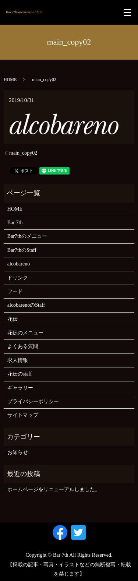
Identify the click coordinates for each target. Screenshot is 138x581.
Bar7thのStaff (21, 250)
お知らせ (17, 452)
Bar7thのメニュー (27, 236)
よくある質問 (22, 346)
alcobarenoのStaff (26, 305)
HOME (10, 79)
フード (15, 291)
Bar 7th (15, 222)
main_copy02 (23, 153)
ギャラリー (20, 388)
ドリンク (17, 278)
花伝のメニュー (25, 332)
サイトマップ (22, 415)
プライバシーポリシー (33, 401)
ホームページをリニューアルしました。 (53, 489)
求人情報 (17, 360)
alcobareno (18, 264)
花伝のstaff (19, 374)
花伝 (12, 319)
